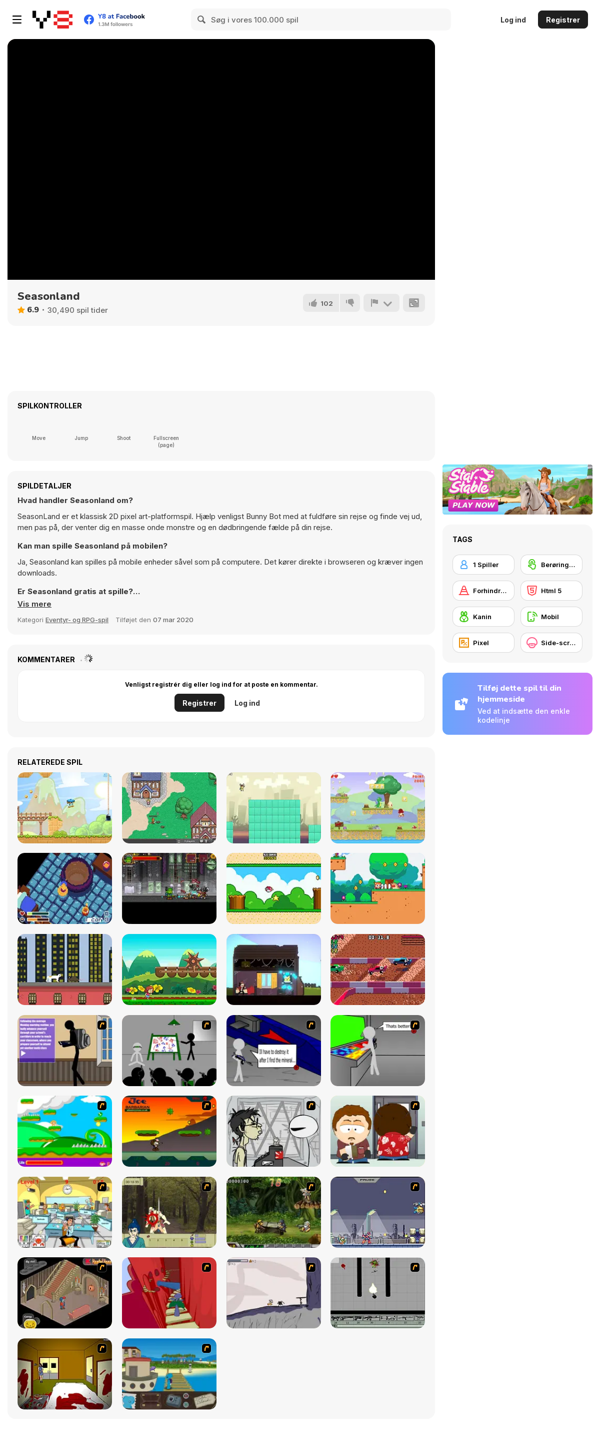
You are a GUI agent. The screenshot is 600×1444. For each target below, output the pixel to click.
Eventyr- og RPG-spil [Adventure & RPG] (77, 620)
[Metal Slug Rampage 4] (273, 1212)
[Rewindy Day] (273, 969)
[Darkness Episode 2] (65, 1373)
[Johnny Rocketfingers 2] (273, 1131)
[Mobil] (551, 617)
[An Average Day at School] (65, 1050)
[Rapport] (382, 303)
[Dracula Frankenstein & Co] (169, 888)
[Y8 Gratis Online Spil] (52, 20)
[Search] (202, 20)
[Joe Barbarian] (169, 1131)
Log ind (513, 20)
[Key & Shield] (65, 807)
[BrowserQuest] (169, 807)
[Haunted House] (65, 1292)
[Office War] (65, 1212)
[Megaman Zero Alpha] (377, 1212)
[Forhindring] (483, 591)
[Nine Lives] (65, 969)
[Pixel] (483, 643)
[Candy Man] (65, 1131)
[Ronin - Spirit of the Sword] (169, 1212)
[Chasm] (169, 1292)
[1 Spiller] (483, 565)
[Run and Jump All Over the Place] (273, 807)
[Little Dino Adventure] (377, 807)
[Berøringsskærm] (551, 565)
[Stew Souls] (65, 888)
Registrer (563, 20)
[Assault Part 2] (273, 1050)
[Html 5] (551, 591)
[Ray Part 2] (377, 1131)
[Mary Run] (169, 969)
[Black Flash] (377, 1292)
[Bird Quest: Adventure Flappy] (273, 888)
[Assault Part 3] (377, 1050)
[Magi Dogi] (377, 888)
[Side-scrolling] (551, 643)
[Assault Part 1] (169, 1050)
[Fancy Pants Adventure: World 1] (273, 1292)
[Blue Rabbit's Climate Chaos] (169, 1373)
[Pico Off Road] (377, 969)
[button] (35, 604)
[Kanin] (483, 617)
